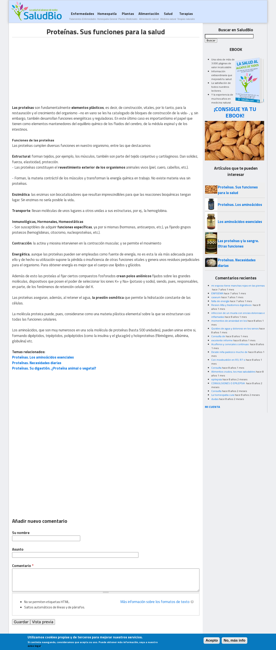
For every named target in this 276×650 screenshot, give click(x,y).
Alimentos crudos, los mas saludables (233, 372)
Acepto (211, 640)
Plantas (127, 16)
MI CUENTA (212, 406)
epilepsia (216, 379)
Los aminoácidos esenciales (240, 221)
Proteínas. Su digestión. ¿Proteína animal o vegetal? (54, 368)
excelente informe (222, 340)
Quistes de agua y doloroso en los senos (235, 328)
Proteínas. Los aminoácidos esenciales (43, 357)
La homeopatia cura (222, 395)
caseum (216, 297)
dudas (214, 399)
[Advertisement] (48, 67)
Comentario (22, 566)
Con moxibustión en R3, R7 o (228, 360)
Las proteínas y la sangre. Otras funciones (238, 243)
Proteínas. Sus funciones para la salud (238, 189)
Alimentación (148, 16)
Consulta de (218, 336)
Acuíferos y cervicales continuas (230, 344)
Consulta (216, 368)
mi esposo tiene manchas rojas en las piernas (238, 285)
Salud (168, 16)
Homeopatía (107, 16)
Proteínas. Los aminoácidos (240, 204)
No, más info (234, 640)
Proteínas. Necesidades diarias (36, 363)
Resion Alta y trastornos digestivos (231, 305)
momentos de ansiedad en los (229, 321)
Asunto (18, 549)
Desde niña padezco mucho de (229, 352)
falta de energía (220, 301)
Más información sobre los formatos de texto (155, 602)
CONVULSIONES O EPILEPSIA (228, 383)
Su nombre (21, 533)
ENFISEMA (217, 293)
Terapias (186, 16)
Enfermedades (82, 16)
